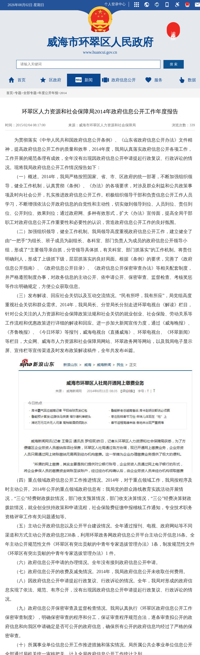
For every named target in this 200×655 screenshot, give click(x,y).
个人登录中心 (115, 4)
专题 (18, 93)
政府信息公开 (119, 79)
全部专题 (30, 93)
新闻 (84, 79)
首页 (17, 79)
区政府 (50, 79)
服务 (153, 79)
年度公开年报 (48, 93)
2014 (63, 93)
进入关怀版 (173, 30)
